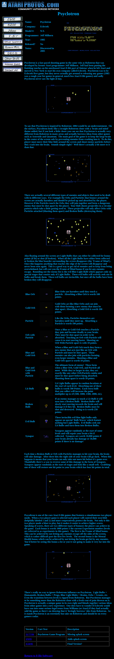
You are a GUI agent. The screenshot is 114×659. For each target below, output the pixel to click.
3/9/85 (29, 639)
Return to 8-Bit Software (38, 655)
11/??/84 (30, 634)
